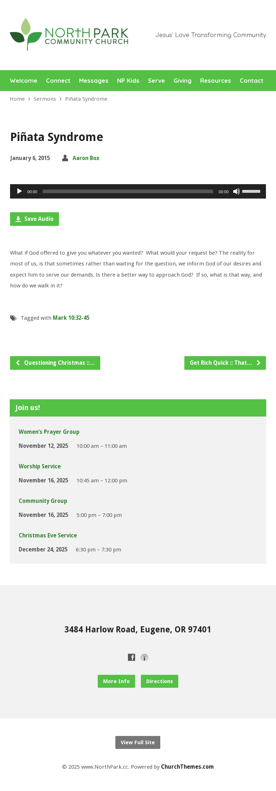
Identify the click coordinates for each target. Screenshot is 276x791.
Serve (156, 81)
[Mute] (236, 191)
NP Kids (128, 81)
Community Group (43, 501)
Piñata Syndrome (86, 99)
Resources (215, 81)
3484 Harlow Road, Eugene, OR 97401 (137, 629)
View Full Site (138, 742)
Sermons (45, 99)
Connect (58, 81)
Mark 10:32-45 (71, 318)
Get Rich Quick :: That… (225, 363)
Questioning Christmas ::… (55, 363)
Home (17, 99)
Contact (251, 81)
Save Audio (34, 219)
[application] (138, 191)
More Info (116, 681)
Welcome (23, 81)
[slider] (128, 191)
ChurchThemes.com (187, 767)
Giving (183, 81)
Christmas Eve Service (48, 535)
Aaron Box (86, 158)
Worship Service (40, 466)
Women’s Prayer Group (49, 432)
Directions (159, 681)
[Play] (19, 191)
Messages (94, 81)
